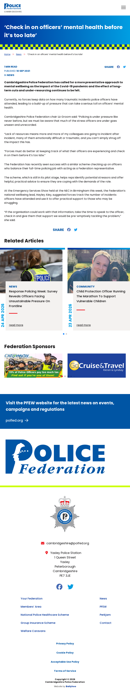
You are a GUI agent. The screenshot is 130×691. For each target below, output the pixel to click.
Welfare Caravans (33, 631)
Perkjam (105, 615)
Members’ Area (31, 607)
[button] (63, 334)
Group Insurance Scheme (38, 623)
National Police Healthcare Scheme (45, 615)
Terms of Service (65, 671)
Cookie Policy (65, 652)
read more (16, 325)
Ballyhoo (71, 686)
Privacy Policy (65, 643)
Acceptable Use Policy (65, 661)
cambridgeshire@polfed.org (67, 543)
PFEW (103, 607)
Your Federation (31, 599)
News (18, 54)
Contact (105, 623)
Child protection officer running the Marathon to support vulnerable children (101, 296)
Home (7, 54)
